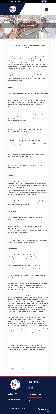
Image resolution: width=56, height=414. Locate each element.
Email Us (30, 400)
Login (47, 411)
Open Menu (46, 9)
